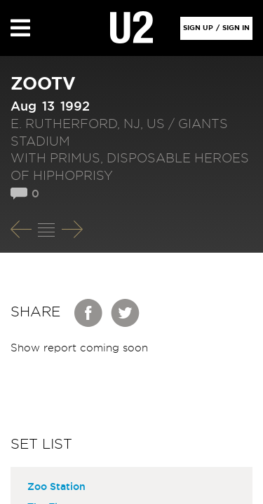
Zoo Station (56, 487)
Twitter (125, 313)
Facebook (89, 313)
